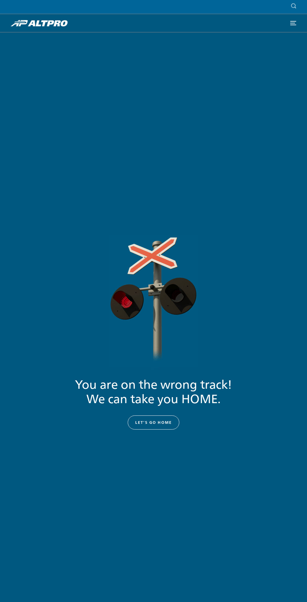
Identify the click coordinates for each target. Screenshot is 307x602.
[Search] (292, 5)
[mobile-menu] (293, 23)
